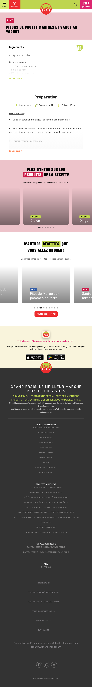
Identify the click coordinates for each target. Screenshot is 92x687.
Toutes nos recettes (46, 314)
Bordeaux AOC (46, 442)
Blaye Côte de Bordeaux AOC (46, 427)
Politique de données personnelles (43, 592)
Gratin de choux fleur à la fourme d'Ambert (46, 507)
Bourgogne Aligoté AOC (46, 467)
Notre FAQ (46, 567)
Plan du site (43, 630)
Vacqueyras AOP (46, 432)
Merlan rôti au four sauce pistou (46, 492)
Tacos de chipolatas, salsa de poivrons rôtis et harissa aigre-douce (46, 517)
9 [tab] (58, 308)
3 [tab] (46, 228)
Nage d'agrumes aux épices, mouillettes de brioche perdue (46, 512)
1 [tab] (39, 228)
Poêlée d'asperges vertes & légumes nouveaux (46, 497)
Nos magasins (43, 583)
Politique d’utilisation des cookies (43, 602)
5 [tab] (51, 228)
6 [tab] (54, 228)
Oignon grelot (46, 457)
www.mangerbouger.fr (48, 646)
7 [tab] (52, 308)
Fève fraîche (46, 447)
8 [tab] (55, 308)
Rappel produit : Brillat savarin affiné (46, 547)
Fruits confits (46, 452)
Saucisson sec (46, 472)
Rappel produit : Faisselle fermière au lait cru (46, 552)
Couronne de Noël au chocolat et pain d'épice (46, 502)
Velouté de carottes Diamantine (46, 487)
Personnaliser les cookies (43, 611)
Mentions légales (44, 620)
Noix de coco (46, 437)
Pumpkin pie (46, 522)
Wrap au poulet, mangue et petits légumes (46, 532)
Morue (46, 462)
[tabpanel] (46, 206)
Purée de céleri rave (46, 527)
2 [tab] (43, 228)
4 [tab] (48, 228)
